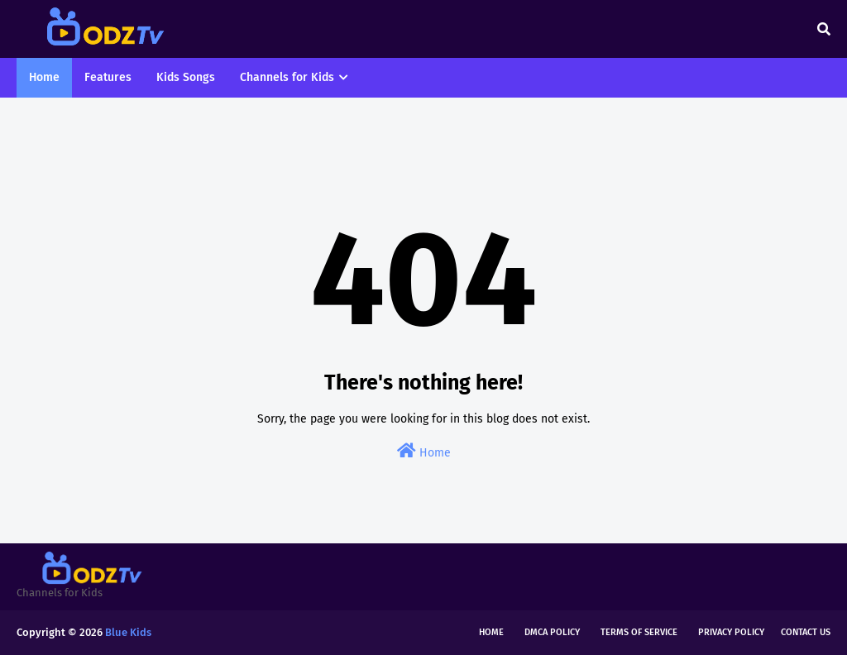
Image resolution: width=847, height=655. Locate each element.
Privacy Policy (731, 632)
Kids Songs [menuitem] (185, 77)
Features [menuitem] (108, 77)
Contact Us (805, 632)
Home (424, 451)
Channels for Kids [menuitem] (287, 77)
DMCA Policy (552, 632)
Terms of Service (639, 632)
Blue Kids (128, 632)
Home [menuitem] (44, 77)
